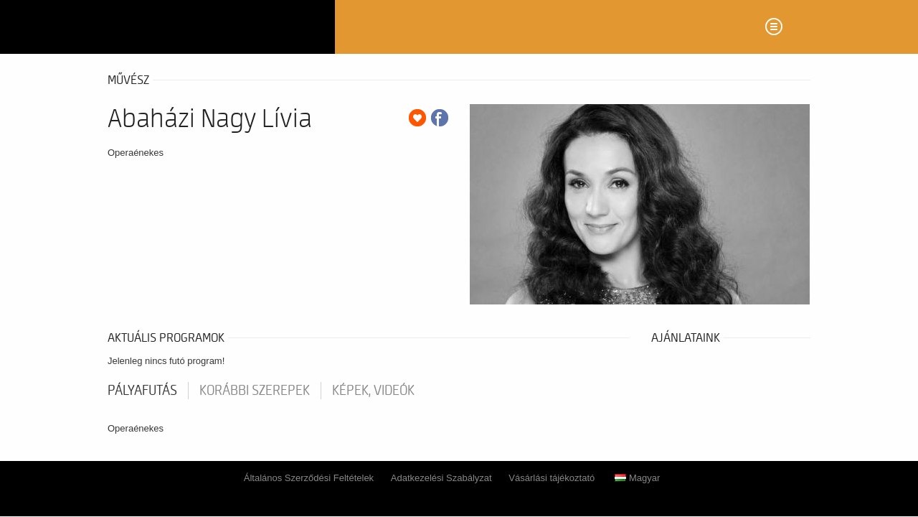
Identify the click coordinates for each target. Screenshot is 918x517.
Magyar (637, 477)
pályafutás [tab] (142, 391)
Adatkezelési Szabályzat (441, 477)
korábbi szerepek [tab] (254, 391)
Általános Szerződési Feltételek (309, 477)
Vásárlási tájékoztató (551, 477)
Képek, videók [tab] (373, 391)
